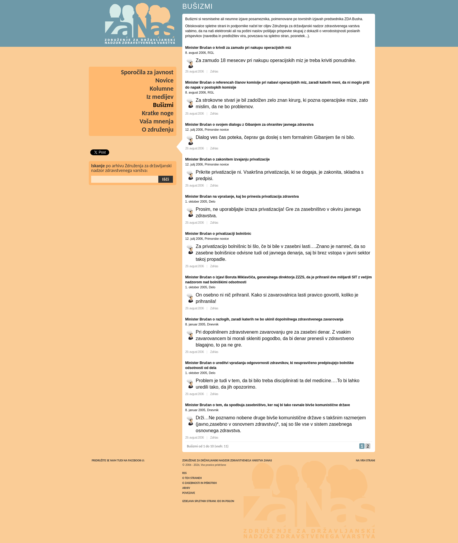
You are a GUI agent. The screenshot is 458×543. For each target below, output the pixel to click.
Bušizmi (163, 105)
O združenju (158, 129)
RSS (184, 473)
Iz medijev (160, 97)
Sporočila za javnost (147, 72)
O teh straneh (192, 478)
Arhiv (186, 488)
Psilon (229, 501)
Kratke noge (158, 113)
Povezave (188, 493)
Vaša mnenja (157, 121)
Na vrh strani (365, 460)
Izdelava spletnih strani (199, 501)
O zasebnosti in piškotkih (199, 483)
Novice (164, 80)
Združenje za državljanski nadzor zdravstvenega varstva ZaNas (227, 460)
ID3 (219, 501)
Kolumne (162, 88)
